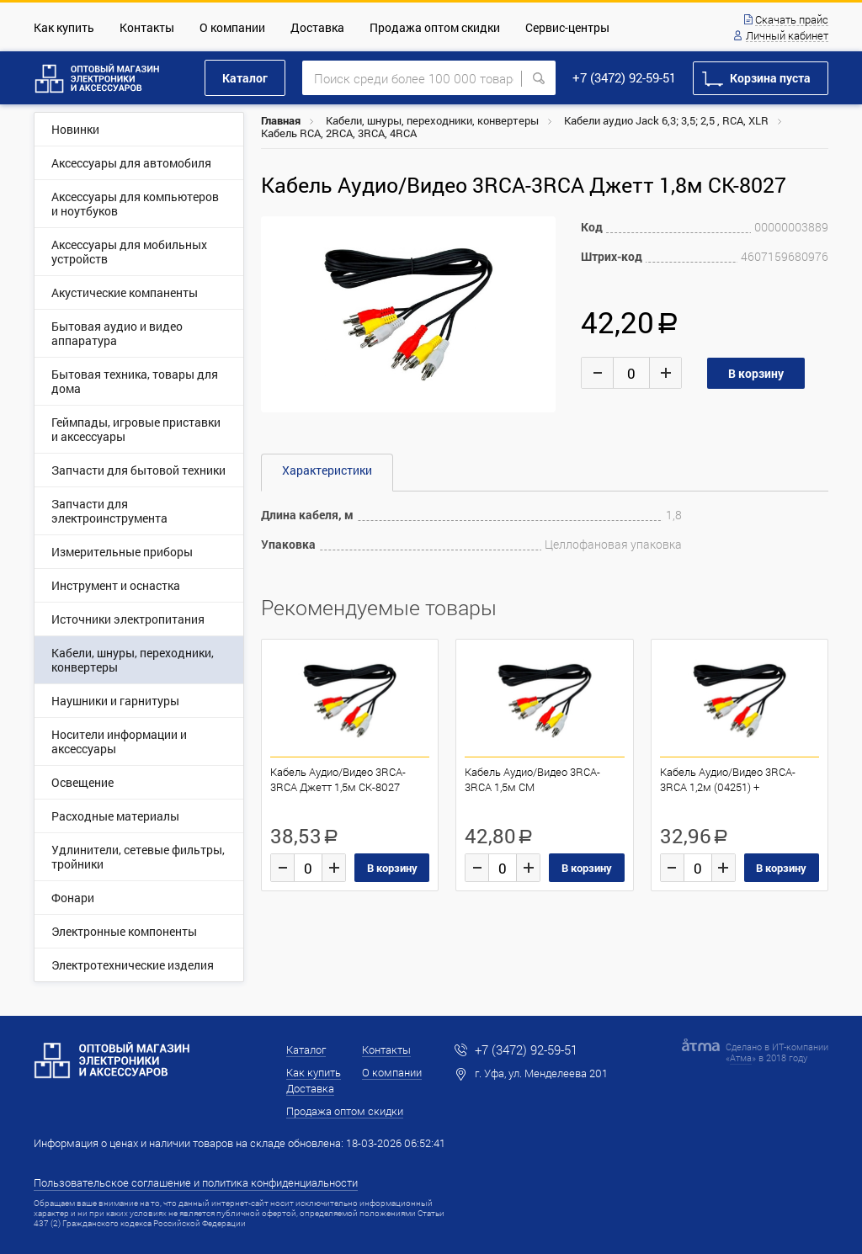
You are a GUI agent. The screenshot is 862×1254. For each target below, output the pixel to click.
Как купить (64, 27)
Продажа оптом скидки (435, 27)
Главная (281, 120)
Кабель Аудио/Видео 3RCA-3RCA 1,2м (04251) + (727, 779)
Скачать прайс (791, 20)
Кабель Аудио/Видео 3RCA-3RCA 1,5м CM (532, 779)
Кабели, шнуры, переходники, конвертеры (432, 120)
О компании (232, 27)
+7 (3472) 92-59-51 (624, 77)
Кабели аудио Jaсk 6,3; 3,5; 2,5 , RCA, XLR (666, 120)
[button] (540, 231)
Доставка (317, 27)
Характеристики (327, 470)
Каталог (245, 78)
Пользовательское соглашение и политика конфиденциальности (196, 1182)
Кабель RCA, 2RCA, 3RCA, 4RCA (339, 133)
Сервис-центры (567, 27)
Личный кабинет (787, 36)
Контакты (147, 27)
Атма (741, 1057)
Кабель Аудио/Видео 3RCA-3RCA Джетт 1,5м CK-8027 (338, 779)
